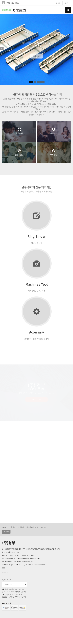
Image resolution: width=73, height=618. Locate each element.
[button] (2, 49)
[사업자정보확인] (28, 561)
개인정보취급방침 (32, 527)
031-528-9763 (13, 2)
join (66, 3)
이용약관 (21, 527)
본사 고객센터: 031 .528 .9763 (13, 589)
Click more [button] (37, 57)
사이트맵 (43, 527)
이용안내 (12, 527)
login (58, 3)
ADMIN (6, 531)
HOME (4, 527)
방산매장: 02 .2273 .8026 (12, 595)
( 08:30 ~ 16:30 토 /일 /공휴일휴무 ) (14, 592)
